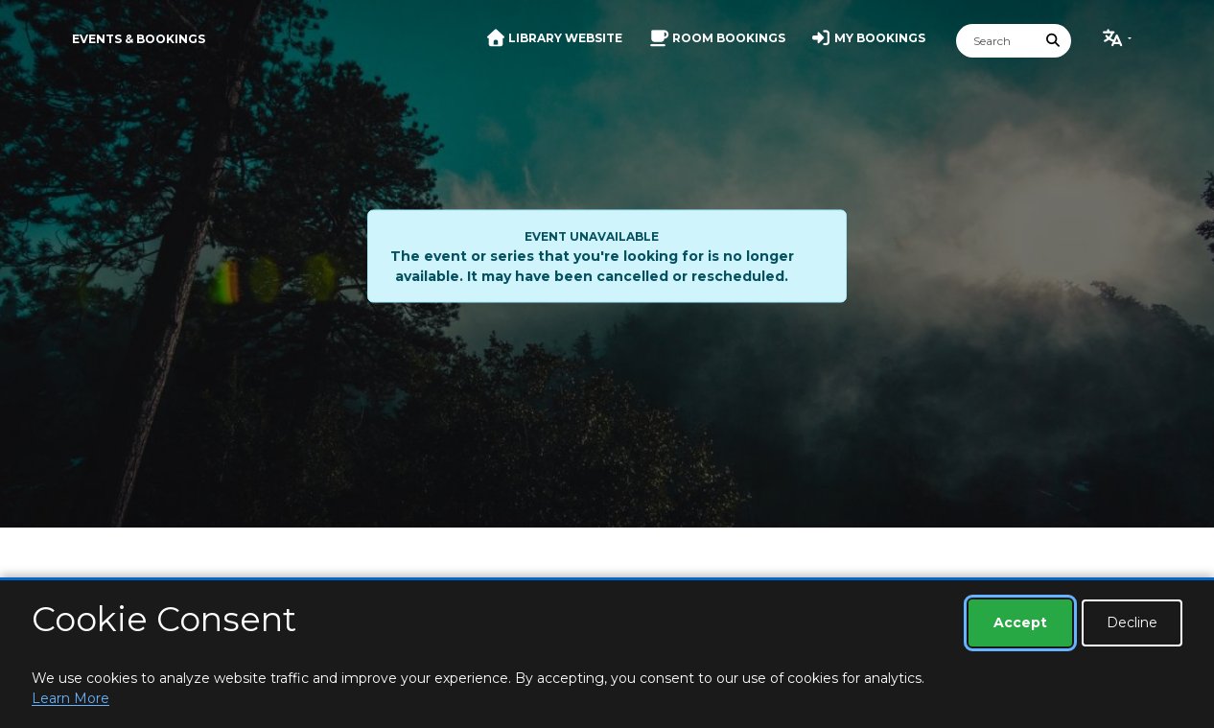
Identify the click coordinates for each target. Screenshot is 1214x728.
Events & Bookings (138, 39)
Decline (1132, 622)
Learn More (70, 698)
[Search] (996, 41)
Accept (1020, 622)
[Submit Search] (1054, 41)
